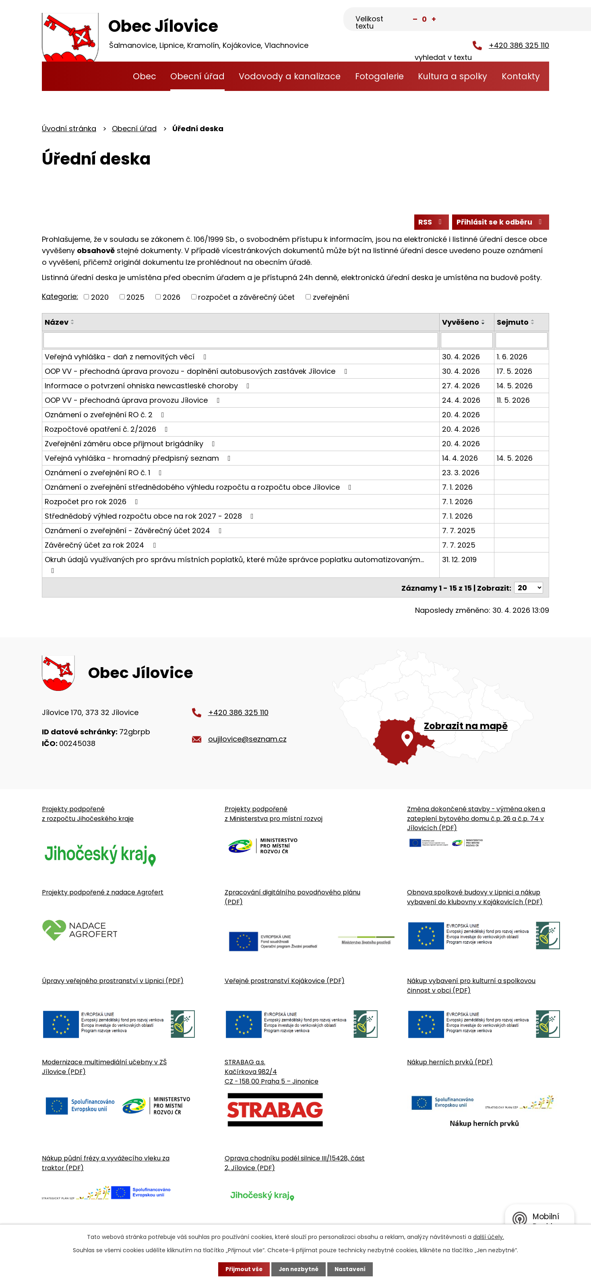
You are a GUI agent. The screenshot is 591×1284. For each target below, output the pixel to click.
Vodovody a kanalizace (290, 76)
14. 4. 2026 (460, 458)
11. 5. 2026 (513, 401)
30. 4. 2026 (461, 357)
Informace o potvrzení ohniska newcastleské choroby (149, 386)
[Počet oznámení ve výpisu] (528, 588)
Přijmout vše (242, 1269)
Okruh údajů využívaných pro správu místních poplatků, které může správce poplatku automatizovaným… (234, 565)
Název (56, 323)
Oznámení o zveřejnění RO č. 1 (105, 473)
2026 (171, 298)
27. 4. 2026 (461, 386)
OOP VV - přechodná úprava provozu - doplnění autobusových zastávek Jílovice (197, 372)
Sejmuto (513, 323)
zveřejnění (331, 298)
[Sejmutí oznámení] (522, 340)
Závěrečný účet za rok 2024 (102, 545)
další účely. (488, 1237)
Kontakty (521, 76)
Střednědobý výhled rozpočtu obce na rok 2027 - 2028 (151, 516)
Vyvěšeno (460, 323)
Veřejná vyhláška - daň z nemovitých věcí (127, 357)
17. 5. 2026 (514, 372)
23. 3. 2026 (460, 473)
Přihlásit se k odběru (500, 222)
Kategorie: (60, 297)
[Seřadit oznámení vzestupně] (72, 321)
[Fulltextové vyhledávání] (509, 20)
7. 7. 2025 (458, 531)
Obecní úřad (197, 76)
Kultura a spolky (452, 76)
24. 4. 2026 (461, 401)
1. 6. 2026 (512, 357)
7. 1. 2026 (457, 487)
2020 (100, 298)
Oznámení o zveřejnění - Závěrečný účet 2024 (135, 531)
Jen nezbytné (298, 1269)
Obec (144, 76)
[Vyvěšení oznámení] (467, 340)
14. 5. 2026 (515, 386)
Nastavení (352, 1269)
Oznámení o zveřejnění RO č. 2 (106, 415)
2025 (135, 298)
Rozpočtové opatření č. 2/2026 (108, 430)
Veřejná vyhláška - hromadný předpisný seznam (139, 458)
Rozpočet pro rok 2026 (93, 502)
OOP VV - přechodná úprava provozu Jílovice (134, 401)
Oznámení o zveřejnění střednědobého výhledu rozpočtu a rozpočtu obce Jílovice (200, 487)
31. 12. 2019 (459, 560)
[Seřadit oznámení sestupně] (72, 324)
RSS (429, 222)
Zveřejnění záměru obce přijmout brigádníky (131, 444)
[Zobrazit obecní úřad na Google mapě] (440, 709)
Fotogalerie (379, 76)
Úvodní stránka (110, 76)
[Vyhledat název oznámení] (240, 340)
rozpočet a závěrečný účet (246, 298)
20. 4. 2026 (461, 415)
